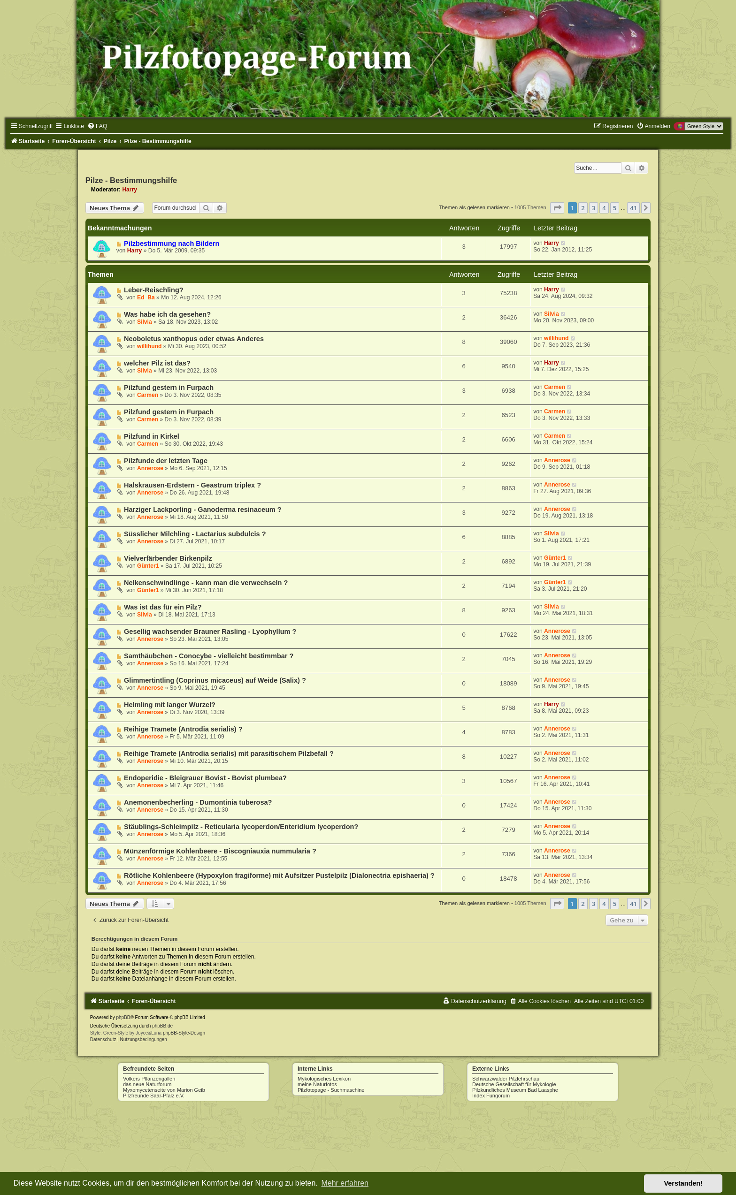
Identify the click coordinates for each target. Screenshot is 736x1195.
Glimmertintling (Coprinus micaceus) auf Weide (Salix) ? (215, 680)
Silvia (144, 322)
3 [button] (593, 208)
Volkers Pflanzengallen (149, 1078)
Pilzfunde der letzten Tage (165, 460)
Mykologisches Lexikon (324, 1078)
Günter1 (148, 566)
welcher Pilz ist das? (157, 363)
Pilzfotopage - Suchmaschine (331, 1090)
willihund (149, 346)
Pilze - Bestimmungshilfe (131, 180)
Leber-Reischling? (154, 290)
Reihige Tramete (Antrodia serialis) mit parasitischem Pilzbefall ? (229, 753)
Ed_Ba (146, 297)
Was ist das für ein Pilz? (163, 607)
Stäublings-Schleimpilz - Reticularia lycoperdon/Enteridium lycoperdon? (241, 826)
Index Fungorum (491, 1095)
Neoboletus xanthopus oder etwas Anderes (194, 339)
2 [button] (582, 208)
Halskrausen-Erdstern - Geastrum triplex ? (192, 485)
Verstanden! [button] (683, 1183)
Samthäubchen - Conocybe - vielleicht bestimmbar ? (208, 656)
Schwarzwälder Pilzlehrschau (505, 1078)
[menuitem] (97, 126)
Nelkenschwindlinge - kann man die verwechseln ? (206, 582)
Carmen (147, 395)
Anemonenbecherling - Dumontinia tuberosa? (198, 802)
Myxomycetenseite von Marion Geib (164, 1090)
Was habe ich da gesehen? (167, 314)
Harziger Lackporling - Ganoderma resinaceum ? (203, 509)
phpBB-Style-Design (184, 1032)
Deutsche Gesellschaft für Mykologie (514, 1084)
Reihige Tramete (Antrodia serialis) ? (183, 729)
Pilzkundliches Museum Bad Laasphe (515, 1090)
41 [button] (633, 208)
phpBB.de (162, 1025)
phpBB (123, 1017)
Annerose (150, 468)
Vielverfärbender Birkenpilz (168, 558)
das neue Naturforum (147, 1084)
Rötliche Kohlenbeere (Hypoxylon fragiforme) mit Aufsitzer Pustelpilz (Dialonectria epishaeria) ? (279, 875)
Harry (129, 189)
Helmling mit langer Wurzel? (169, 704)
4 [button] (604, 208)
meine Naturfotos (317, 1084)
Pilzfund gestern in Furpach (169, 387)
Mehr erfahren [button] (344, 1183)
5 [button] (614, 208)
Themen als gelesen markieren (474, 207)
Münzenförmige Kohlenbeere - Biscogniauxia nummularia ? (220, 851)
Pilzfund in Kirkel (151, 436)
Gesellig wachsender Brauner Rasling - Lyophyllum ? (210, 631)
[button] (557, 207)
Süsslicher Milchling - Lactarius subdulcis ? (195, 534)
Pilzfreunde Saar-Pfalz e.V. (153, 1095)
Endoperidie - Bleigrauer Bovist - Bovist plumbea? (205, 778)
